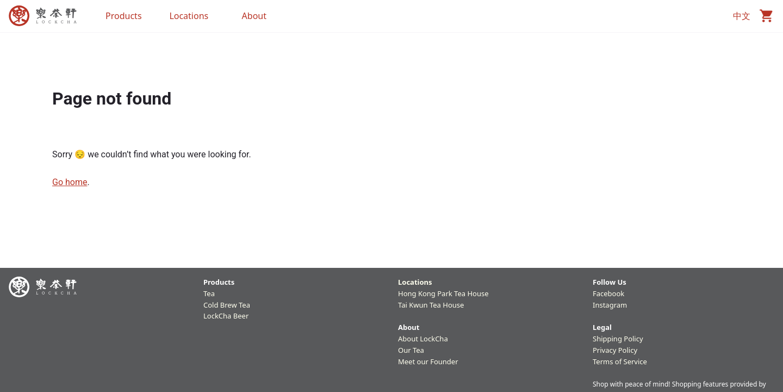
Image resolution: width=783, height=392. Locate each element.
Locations (415, 282)
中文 (741, 16)
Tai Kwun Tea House (431, 305)
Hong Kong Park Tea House (443, 293)
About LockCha (423, 339)
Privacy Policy (615, 350)
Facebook (608, 293)
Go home (69, 182)
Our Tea (411, 350)
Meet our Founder (428, 361)
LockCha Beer (225, 316)
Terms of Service (620, 361)
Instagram (610, 305)
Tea (209, 293)
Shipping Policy (618, 339)
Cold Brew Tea (226, 305)
